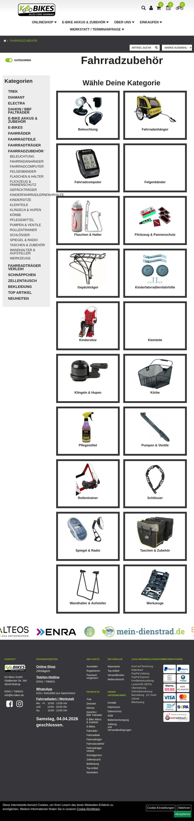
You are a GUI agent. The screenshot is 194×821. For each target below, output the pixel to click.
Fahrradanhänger (27, 161)
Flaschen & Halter (27, 176)
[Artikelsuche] (143, 8)
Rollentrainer (23, 230)
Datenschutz (114, 711)
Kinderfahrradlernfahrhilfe (29, 195)
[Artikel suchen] (141, 48)
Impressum (114, 707)
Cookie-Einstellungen (160, 807)
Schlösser (20, 235)
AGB (110, 715)
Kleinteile (19, 205)
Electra (16, 103)
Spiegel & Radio (24, 240)
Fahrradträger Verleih (24, 267)
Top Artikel (20, 293)
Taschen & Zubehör (27, 245)
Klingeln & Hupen (25, 210)
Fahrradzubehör (24, 40)
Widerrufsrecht (114, 679)
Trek (13, 91)
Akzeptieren (182, 814)
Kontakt (112, 702)
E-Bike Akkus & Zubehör (85, 22)
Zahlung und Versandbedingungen (114, 727)
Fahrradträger (24, 145)
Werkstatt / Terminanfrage (97, 29)
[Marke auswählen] (177, 47)
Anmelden (92, 666)
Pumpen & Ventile (25, 225)
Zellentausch (22, 281)
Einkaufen (151, 22)
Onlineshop (44, 22)
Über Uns (124, 22)
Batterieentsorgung (114, 719)
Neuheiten (18, 298)
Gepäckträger (23, 190)
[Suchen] (156, 48)
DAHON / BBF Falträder (20, 110)
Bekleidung (20, 287)
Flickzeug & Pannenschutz (23, 183)
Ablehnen (184, 807)
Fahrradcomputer (27, 166)
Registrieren (93, 670)
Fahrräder (19, 133)
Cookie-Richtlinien (88, 809)
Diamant (16, 97)
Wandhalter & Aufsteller (22, 251)
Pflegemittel (22, 220)
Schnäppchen (22, 275)
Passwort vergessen (92, 676)
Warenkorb (114, 666)
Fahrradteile (22, 139)
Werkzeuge (20, 258)
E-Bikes (15, 127)
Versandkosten (114, 675)
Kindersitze (20, 200)
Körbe (15, 215)
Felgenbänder (23, 171)
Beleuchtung (22, 156)
